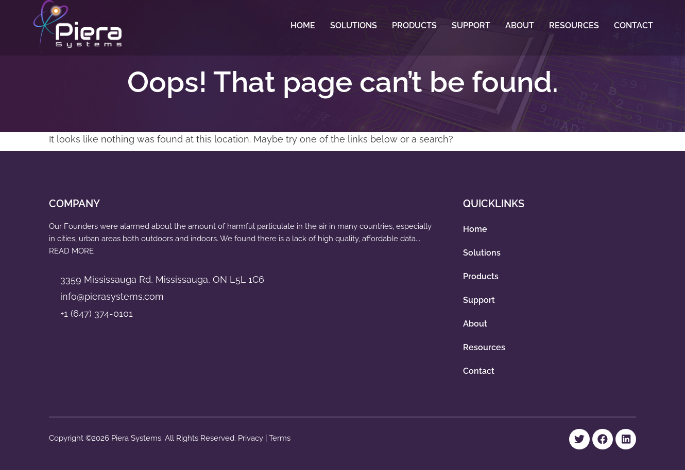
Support (471, 25)
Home (302, 25)
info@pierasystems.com (112, 296)
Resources (574, 25)
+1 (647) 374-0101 (96, 313)
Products (414, 25)
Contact (633, 25)
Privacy (251, 438)
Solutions (353, 25)
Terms (279, 438)
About (519, 25)
